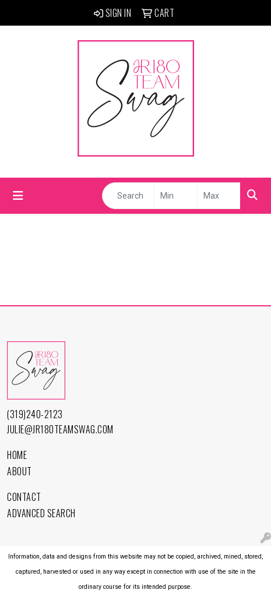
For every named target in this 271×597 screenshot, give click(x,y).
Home (17, 455)
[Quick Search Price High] (219, 195)
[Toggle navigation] (18, 196)
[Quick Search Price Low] (176, 195)
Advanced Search (41, 513)
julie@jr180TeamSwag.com (60, 429)
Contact (24, 497)
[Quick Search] (128, 195)
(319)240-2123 (35, 414)
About (19, 471)
